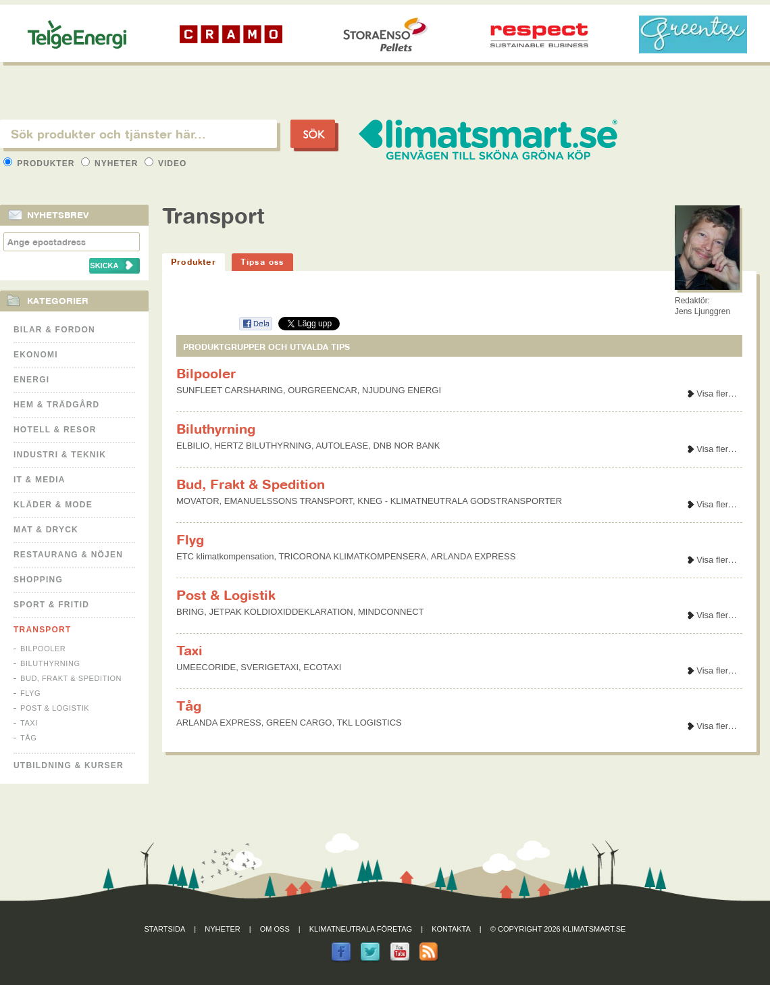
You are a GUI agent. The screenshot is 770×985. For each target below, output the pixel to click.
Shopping (38, 579)
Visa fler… (716, 393)
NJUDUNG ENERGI (401, 390)
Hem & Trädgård (56, 404)
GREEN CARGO (299, 722)
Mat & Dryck (46, 529)
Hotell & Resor (55, 429)
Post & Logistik (54, 708)
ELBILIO (192, 445)
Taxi (29, 723)
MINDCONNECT (391, 612)
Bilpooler (43, 649)
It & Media (40, 479)
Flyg (30, 693)
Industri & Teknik (60, 454)
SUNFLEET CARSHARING (229, 390)
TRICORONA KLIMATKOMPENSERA (353, 556)
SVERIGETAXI (269, 667)
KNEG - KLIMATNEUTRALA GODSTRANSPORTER (459, 501)
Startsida (165, 929)
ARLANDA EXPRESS (473, 556)
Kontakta (451, 929)
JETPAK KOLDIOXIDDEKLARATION (281, 612)
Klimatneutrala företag (360, 929)
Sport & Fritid (51, 604)
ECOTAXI (322, 667)
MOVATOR (198, 501)
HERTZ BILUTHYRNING (262, 445)
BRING (190, 612)
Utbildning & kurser (69, 765)
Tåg (28, 738)
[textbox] (138, 134)
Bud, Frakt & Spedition (71, 678)
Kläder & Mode (53, 504)
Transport (42, 629)
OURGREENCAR (322, 390)
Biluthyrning (50, 663)
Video (166, 163)
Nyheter (111, 163)
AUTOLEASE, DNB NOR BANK (377, 445)
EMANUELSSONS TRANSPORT (288, 501)
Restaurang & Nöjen (68, 554)
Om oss (275, 929)
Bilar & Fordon (54, 329)
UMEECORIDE (206, 667)
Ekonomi (36, 354)
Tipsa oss (262, 262)
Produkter (40, 163)
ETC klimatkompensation (225, 556)
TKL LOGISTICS (368, 722)
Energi (31, 379)
